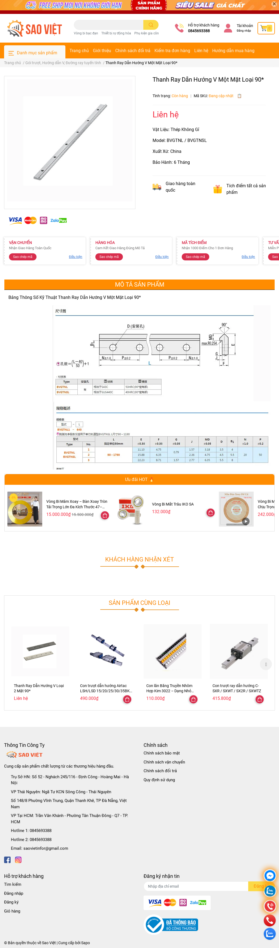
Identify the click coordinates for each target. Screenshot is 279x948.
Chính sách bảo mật (162, 753)
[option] (40, 664)
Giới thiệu (102, 50)
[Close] (274, 4)
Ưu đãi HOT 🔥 (139, 479)
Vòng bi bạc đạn (86, 33)
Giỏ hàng (12, 911)
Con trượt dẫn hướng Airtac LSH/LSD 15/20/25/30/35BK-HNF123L (105, 691)
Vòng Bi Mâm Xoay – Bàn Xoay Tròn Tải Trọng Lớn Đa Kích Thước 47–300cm (76, 506)
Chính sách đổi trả (132, 50)
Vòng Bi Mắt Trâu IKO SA (173, 504)
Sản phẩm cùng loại (139, 602)
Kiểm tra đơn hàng (172, 50)
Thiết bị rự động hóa (116, 33)
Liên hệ (201, 50)
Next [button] (266, 664)
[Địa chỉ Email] (209, 886)
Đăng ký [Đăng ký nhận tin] (261, 886)
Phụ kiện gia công (147, 33)
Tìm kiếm (12, 884)
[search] (151, 25)
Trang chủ (79, 50)
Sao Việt (49, 943)
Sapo (85, 943)
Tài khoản (245, 25)
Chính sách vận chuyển (164, 762)
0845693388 (199, 31)
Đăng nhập (244, 30)
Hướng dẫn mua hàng (233, 50)
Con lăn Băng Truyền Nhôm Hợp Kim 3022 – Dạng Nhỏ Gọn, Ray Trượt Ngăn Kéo (169, 691)
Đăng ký (11, 902)
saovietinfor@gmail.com (45, 848)
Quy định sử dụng (159, 779)
